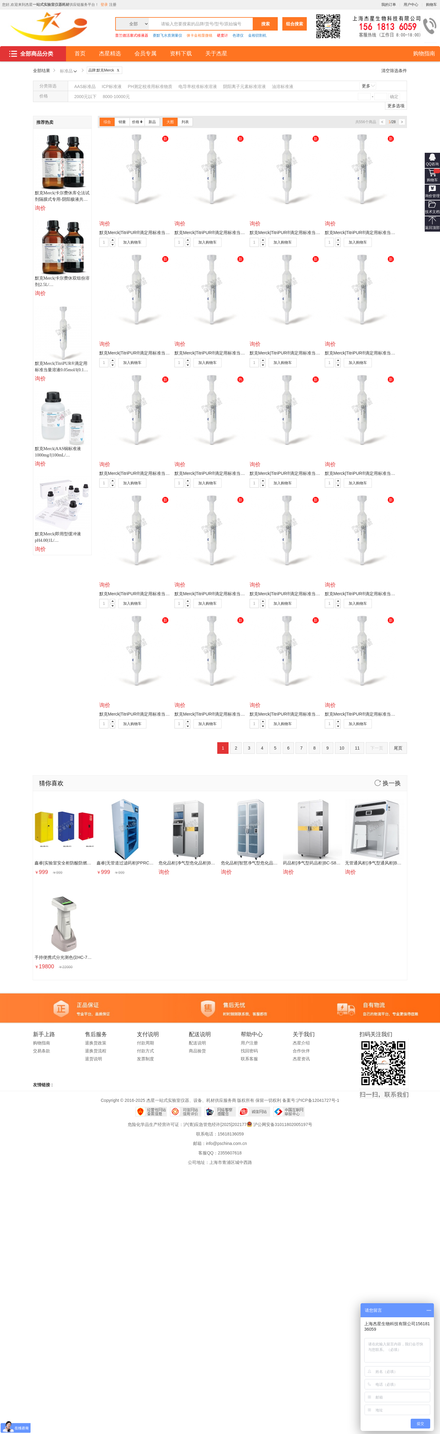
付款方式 (145, 1050)
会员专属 (145, 53)
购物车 (432, 180)
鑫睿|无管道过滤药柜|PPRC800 (126, 862)
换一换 (388, 783)
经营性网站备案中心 (151, 1112)
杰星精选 (110, 53)
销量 (122, 122)
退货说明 (93, 1058)
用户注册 (249, 1042)
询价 (40, 208)
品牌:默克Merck (105, 70)
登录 (104, 4)
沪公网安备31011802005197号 (282, 1124)
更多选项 (396, 105)
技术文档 (432, 212)
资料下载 (181, 53)
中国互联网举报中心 (289, 1112)
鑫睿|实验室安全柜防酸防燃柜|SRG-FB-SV (75, 862)
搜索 (265, 23)
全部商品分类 (31, 54)
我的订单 (388, 4)
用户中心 (411, 4)
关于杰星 (216, 53)
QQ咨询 (432, 164)
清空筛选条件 (394, 70)
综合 (107, 122)
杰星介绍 (301, 1042)
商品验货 (197, 1050)
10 (341, 748)
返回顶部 (432, 228)
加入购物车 (132, 242)
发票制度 (145, 1058)
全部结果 (41, 70)
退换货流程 (95, 1050)
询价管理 (432, 196)
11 (357, 748)
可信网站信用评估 (185, 1112)
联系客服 (249, 1058)
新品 (152, 122)
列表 (185, 122)
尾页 (398, 748)
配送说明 (197, 1042)
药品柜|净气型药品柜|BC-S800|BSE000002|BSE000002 (336, 862)
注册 (112, 4)
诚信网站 (254, 1112)
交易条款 (41, 1050)
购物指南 (424, 53)
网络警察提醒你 (220, 1112)
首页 (80, 53)
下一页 (376, 748)
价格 (137, 122)
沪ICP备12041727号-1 (317, 1100)
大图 (170, 122)
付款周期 (145, 1042)
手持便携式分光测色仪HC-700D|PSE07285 (76, 957)
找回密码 (249, 1050)
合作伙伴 (301, 1050)
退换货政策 (95, 1042)
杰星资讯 (301, 1058)
